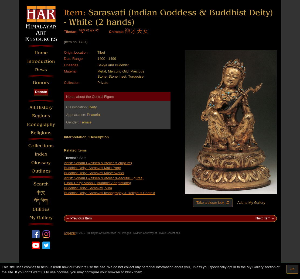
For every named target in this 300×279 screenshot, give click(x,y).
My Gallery (41, 217)
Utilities (41, 209)
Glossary (41, 162)
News (41, 69)
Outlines (41, 171)
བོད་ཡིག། (41, 201)
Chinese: (116, 32)
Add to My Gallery (251, 203)
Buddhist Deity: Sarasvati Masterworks (94, 173)
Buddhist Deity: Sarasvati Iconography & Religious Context (109, 193)
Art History (41, 107)
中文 (41, 192)
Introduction (41, 61)
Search (41, 184)
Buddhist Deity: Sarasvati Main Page (92, 168)
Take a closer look (213, 202)
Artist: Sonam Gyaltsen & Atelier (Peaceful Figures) (104, 178)
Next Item (263, 218)
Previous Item (81, 218)
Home (41, 52)
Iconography (41, 124)
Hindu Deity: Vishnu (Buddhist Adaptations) (97, 183)
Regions (41, 115)
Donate (41, 92)
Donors (41, 82)
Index (41, 154)
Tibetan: (70, 32)
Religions (41, 132)
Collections (41, 145)
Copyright (70, 233)
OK (292, 269)
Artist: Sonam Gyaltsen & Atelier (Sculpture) (98, 163)
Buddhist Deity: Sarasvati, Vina (88, 188)
